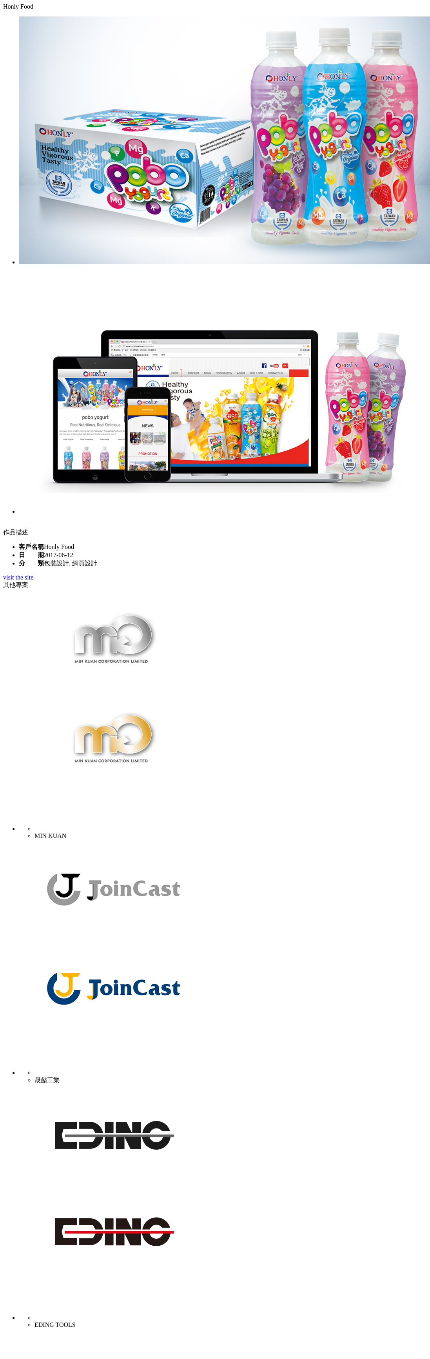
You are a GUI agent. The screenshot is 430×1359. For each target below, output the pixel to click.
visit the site (18, 577)
